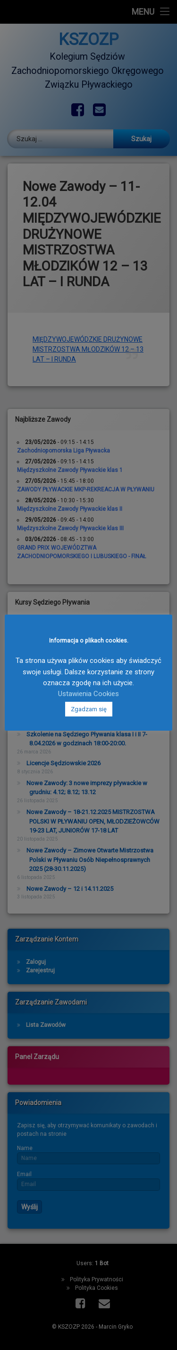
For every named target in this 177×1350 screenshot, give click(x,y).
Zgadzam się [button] (89, 709)
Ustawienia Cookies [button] (88, 693)
